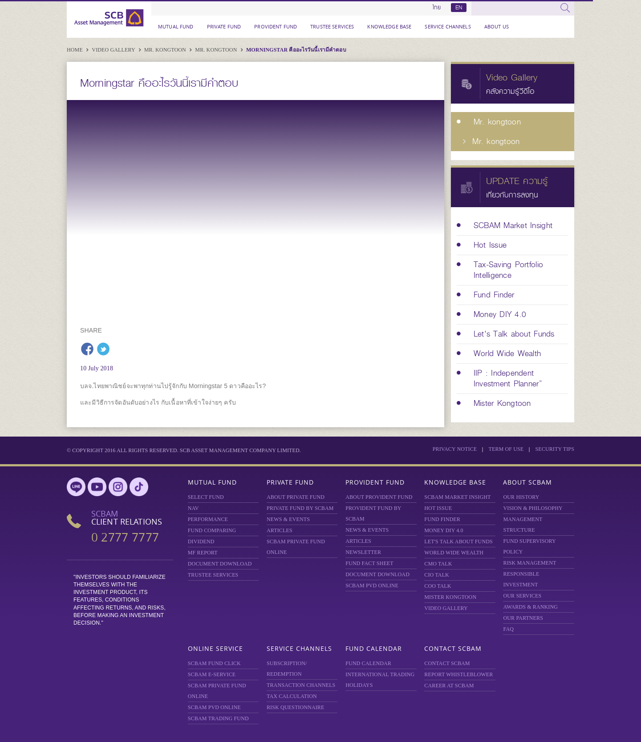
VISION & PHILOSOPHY (532, 508)
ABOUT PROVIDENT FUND (378, 497)
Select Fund (206, 497)
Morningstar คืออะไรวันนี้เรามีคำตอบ (296, 50)
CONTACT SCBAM (447, 663)
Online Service (215, 648)
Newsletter (363, 552)
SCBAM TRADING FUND (218, 718)
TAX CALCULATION (292, 696)
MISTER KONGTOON (450, 597)
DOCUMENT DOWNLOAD (220, 564)
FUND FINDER (442, 519)
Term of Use (505, 449)
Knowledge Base (389, 26)
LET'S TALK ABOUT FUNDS (458, 541)
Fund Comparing (212, 530)
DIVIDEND (201, 541)
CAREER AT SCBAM (449, 685)
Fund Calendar (373, 648)
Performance (208, 519)
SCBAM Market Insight (457, 497)
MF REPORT (203, 552)
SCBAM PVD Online (371, 585)
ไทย (437, 7)
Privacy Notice (455, 449)
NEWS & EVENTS (288, 519)
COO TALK (437, 586)
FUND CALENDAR (368, 663)
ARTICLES (279, 530)
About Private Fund (296, 497)
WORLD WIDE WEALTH (453, 552)
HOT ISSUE (438, 508)
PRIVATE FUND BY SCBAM (300, 508)
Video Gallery (114, 50)
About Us (496, 26)
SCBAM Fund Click (214, 663)
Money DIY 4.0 (443, 530)
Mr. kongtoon (165, 50)
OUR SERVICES (522, 596)
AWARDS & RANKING (530, 607)
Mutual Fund (176, 26)
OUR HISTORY (521, 497)
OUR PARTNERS (523, 618)
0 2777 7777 (125, 537)
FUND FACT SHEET (369, 563)
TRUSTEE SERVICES (332, 26)
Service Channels (448, 26)
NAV (193, 508)
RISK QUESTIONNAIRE (296, 707)
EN (458, 7)
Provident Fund (275, 26)
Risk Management (529, 563)
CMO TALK (438, 564)
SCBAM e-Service (212, 674)
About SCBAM (527, 482)
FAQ (508, 629)
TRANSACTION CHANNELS (301, 685)
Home (75, 50)
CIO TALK (436, 575)
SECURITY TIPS (554, 449)
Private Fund (224, 26)
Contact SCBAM (453, 648)
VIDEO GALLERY (445, 608)
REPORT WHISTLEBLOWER (458, 674)
